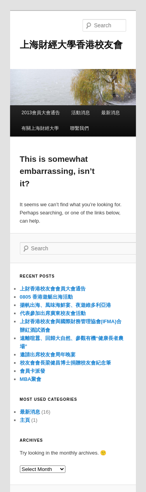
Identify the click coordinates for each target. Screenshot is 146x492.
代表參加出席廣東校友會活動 (53, 313)
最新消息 (110, 112)
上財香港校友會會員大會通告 (53, 289)
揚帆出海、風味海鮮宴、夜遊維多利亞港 (65, 305)
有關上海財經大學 (40, 128)
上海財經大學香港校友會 (71, 44)
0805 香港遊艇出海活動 (46, 297)
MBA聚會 (31, 379)
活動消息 (80, 112)
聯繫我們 (79, 128)
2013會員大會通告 (40, 112)
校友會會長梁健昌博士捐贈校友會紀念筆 (65, 363)
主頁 (25, 420)
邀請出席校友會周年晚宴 (48, 354)
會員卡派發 (32, 371)
